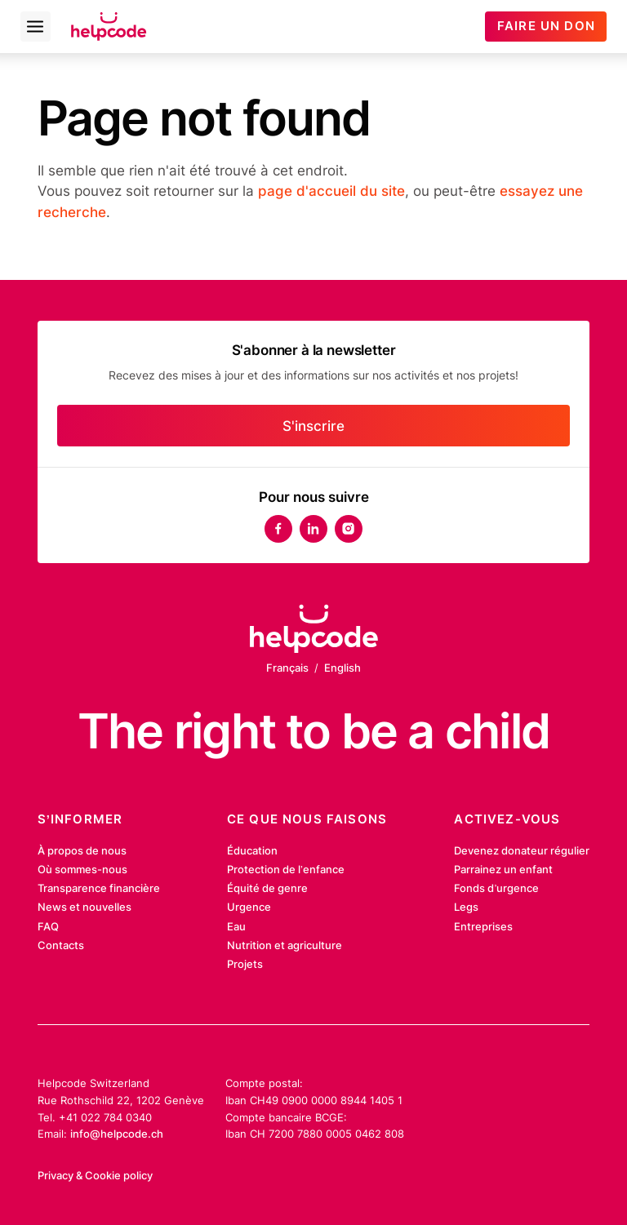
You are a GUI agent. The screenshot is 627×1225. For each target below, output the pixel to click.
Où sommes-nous (82, 869)
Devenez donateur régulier (521, 850)
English (342, 667)
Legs (466, 906)
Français (287, 667)
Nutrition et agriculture (284, 945)
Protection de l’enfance (286, 869)
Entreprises (483, 926)
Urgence (249, 906)
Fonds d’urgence (496, 887)
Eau (236, 926)
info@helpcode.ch (116, 1133)
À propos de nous (82, 850)
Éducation (252, 850)
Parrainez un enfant (503, 869)
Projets (245, 963)
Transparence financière (99, 887)
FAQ (48, 926)
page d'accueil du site (331, 190)
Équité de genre (267, 887)
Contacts (61, 945)
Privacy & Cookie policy (95, 1175)
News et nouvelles (84, 906)
